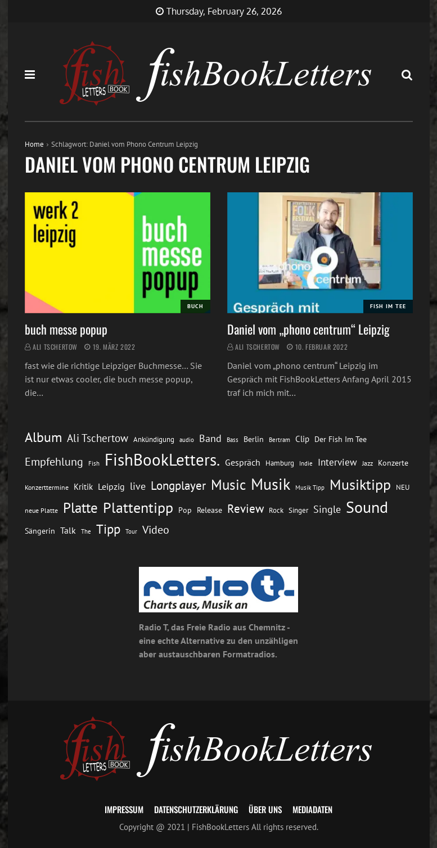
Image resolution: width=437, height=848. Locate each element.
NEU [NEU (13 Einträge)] (402, 487)
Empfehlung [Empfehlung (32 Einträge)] (54, 461)
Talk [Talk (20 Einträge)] (68, 530)
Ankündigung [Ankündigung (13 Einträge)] (153, 439)
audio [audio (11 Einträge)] (186, 439)
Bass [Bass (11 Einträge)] (232, 439)
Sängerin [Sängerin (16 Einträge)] (40, 530)
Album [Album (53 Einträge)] (43, 437)
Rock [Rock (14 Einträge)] (276, 510)
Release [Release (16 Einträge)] (209, 509)
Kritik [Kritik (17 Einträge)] (83, 486)
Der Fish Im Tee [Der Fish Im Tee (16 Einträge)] (340, 439)
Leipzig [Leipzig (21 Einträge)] (111, 486)
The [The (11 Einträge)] (86, 531)
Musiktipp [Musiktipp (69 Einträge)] (360, 484)
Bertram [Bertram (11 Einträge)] (279, 439)
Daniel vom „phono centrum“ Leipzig (308, 329)
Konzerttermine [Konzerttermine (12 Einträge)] (47, 487)
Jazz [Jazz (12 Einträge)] (367, 463)
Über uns (265, 809)
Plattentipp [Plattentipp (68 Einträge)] (138, 507)
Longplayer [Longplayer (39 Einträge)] (178, 485)
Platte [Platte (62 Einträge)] (80, 507)
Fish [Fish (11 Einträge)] (94, 463)
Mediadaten (312, 809)
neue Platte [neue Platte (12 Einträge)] (41, 510)
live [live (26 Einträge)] (138, 486)
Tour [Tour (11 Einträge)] (131, 531)
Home (34, 144)
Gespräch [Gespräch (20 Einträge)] (242, 462)
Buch (195, 306)
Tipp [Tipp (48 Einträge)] (108, 529)
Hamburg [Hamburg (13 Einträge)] (279, 463)
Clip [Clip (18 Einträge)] (302, 438)
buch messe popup (66, 329)
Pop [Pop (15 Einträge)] (185, 510)
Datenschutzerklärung (196, 809)
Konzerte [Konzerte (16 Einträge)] (393, 462)
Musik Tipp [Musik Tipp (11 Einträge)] (310, 487)
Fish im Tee (388, 306)
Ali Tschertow (55, 346)
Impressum (124, 809)
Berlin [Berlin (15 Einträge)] (254, 439)
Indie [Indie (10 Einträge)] (306, 463)
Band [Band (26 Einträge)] (210, 438)
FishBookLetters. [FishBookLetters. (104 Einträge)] (162, 459)
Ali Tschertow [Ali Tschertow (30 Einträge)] (97, 438)
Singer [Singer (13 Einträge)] (298, 510)
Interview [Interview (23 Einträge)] (337, 462)
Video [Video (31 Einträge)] (155, 529)
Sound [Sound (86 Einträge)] (367, 507)
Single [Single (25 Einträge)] (327, 509)
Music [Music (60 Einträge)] (228, 485)
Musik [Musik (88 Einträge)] (270, 483)
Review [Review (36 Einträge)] (245, 508)
